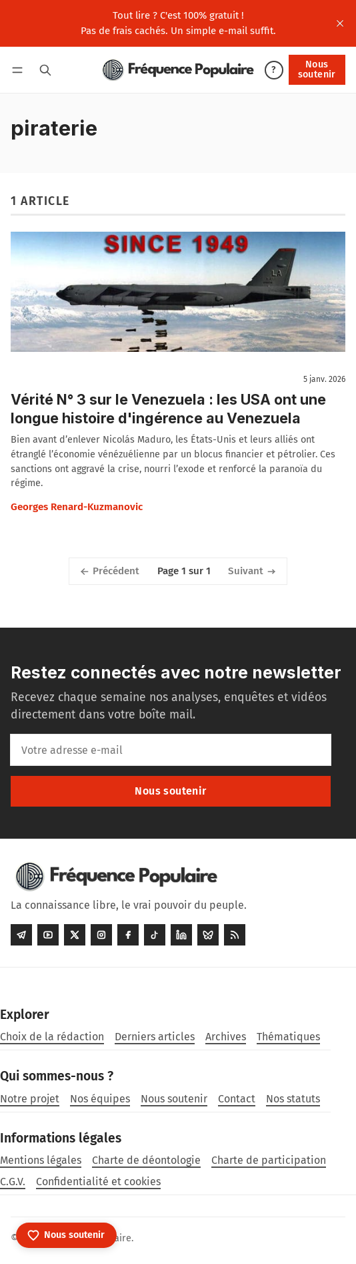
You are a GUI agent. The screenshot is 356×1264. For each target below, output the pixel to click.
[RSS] (234, 934)
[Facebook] (128, 934)
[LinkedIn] (181, 934)
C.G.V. (12, 1181)
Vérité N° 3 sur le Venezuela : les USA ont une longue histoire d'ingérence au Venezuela (168, 409)
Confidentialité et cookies (98, 1181)
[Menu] (20, 70)
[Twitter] (74, 934)
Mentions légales (40, 1160)
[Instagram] (101, 934)
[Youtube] (48, 934)
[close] (340, 23)
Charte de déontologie (146, 1160)
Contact (236, 1098)
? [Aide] (273, 69)
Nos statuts (293, 1098)
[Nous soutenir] (66, 1235)
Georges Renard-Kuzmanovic (77, 507)
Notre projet (29, 1098)
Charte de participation (268, 1160)
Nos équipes (100, 1098)
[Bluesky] (208, 934)
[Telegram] (21, 934)
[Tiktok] (154, 934)
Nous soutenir (317, 69)
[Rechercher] (45, 70)
